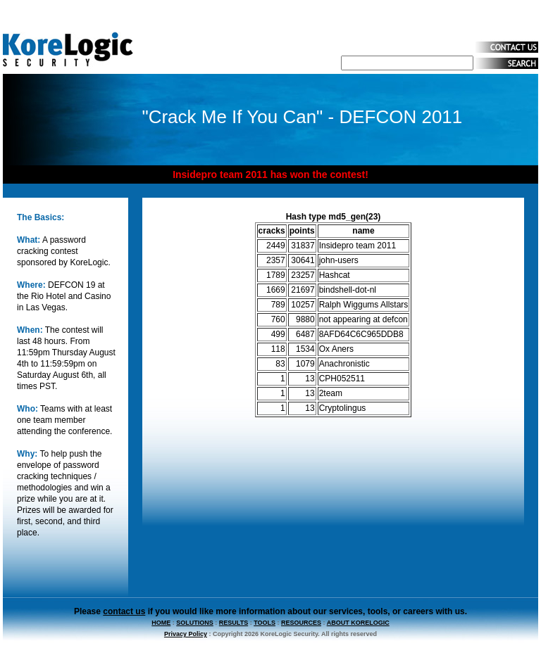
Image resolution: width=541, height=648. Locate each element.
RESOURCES (301, 622)
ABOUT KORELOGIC (358, 622)
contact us (124, 611)
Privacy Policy (185, 633)
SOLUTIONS (194, 622)
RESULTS (233, 622)
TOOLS (264, 622)
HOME (160, 622)
